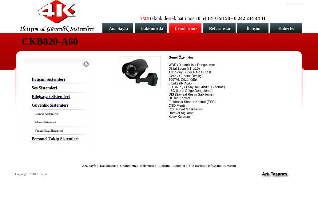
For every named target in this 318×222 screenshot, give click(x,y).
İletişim (253, 28)
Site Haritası (197, 165)
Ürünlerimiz (185, 28)
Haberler (286, 28)
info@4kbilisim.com (222, 165)
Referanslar (220, 28)
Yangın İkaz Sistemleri (49, 130)
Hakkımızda (151, 28)
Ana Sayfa (118, 28)
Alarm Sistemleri (45, 122)
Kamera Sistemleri (46, 114)
